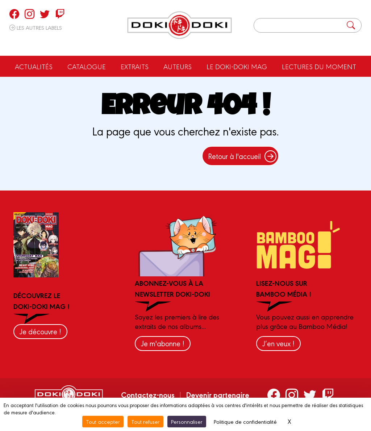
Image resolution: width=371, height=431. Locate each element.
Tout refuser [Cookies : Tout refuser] (145, 421)
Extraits (135, 66)
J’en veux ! (278, 343)
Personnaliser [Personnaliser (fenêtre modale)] (187, 421)
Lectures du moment (319, 66)
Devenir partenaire (217, 394)
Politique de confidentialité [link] (245, 421)
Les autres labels (35, 27)
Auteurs (177, 66)
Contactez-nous (148, 394)
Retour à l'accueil (242, 156)
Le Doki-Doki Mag (237, 66)
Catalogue (86, 66)
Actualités (34, 66)
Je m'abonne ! (162, 343)
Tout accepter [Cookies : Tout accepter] (103, 421)
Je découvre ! (40, 331)
